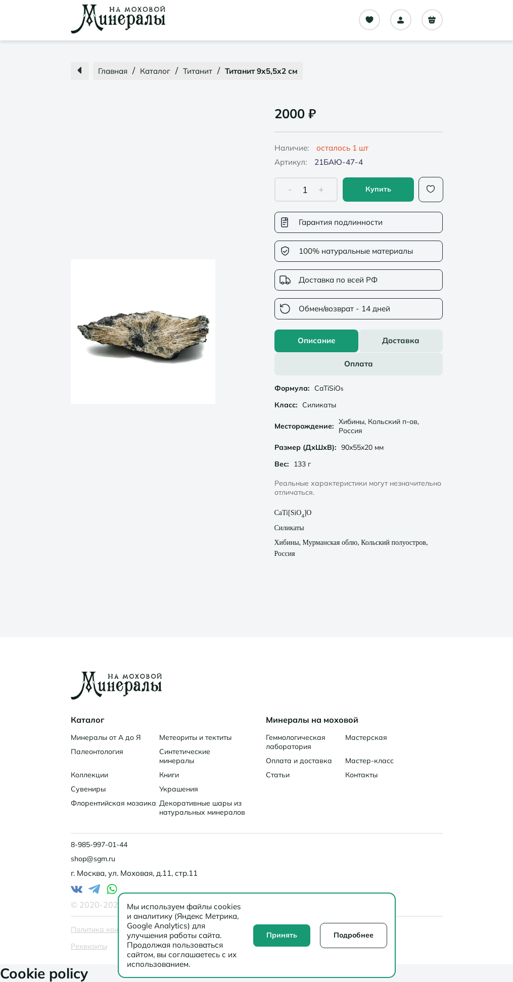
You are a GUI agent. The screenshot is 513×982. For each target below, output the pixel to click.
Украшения (178, 788)
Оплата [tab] (358, 363)
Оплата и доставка (299, 760)
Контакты (361, 774)
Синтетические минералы (184, 756)
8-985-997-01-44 (99, 844)
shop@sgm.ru (93, 858)
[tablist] (358, 353)
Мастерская (366, 737)
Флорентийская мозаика (113, 803)
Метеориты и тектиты (195, 737)
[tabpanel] (358, 472)
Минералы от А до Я (106, 737)
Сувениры (88, 788)
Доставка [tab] (400, 340)
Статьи (278, 774)
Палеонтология (97, 751)
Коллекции (89, 774)
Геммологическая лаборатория (295, 742)
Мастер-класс (369, 760)
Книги (169, 774)
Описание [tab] (316, 340)
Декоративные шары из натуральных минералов (202, 808)
